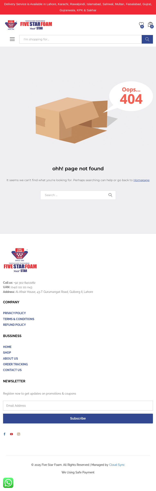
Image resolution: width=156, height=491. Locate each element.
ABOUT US (10, 358)
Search (147, 39)
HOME (7, 347)
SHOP (7, 352)
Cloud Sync (117, 464)
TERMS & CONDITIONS (18, 319)
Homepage (141, 180)
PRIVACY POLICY (14, 313)
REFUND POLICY (14, 324)
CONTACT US (12, 370)
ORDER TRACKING (15, 364)
